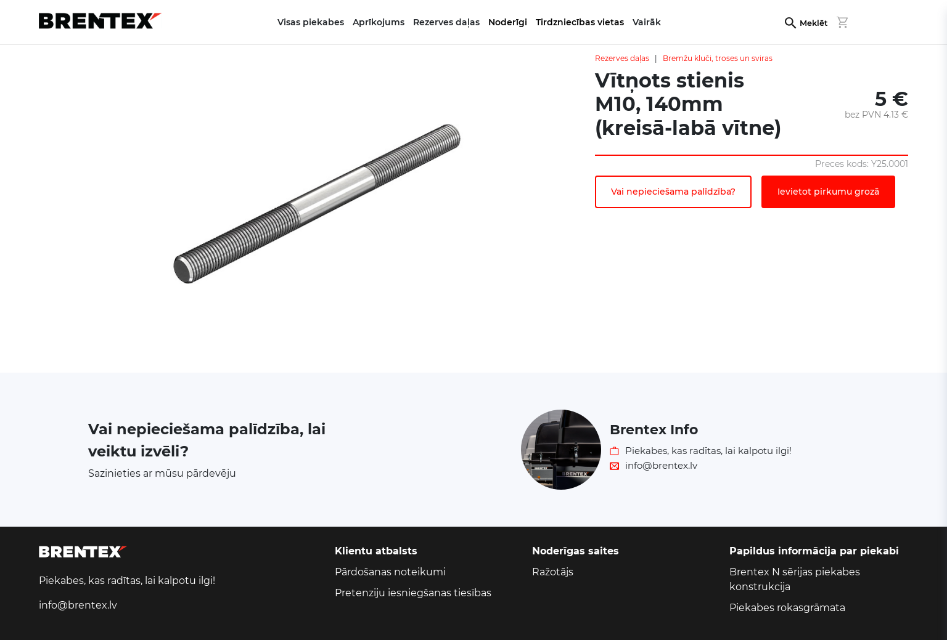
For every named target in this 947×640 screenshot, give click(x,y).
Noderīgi (507, 22)
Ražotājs (552, 572)
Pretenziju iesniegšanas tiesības (413, 593)
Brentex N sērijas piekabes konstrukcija (794, 579)
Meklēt (813, 23)
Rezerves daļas (622, 58)
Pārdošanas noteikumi (390, 572)
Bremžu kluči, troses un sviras (718, 58)
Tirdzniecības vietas (580, 22)
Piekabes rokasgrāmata (787, 608)
